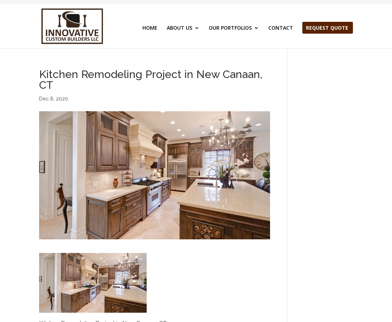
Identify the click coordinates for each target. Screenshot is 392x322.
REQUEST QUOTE (327, 28)
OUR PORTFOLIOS (230, 28)
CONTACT (280, 28)
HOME (149, 28)
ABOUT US (179, 28)
